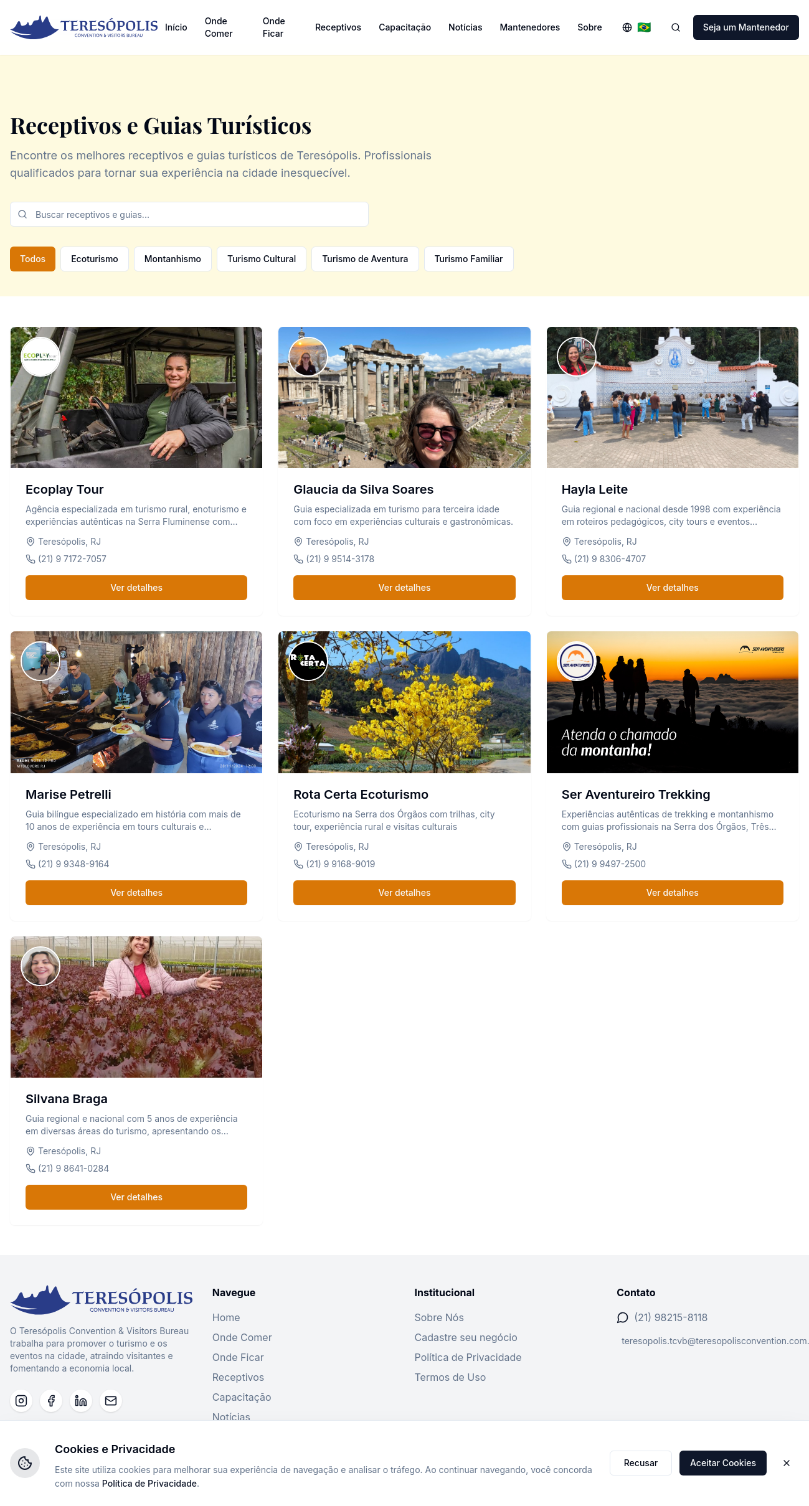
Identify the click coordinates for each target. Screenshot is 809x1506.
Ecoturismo (94, 258)
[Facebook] (51, 1401)
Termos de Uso (450, 1377)
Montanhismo (172, 258)
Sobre (589, 27)
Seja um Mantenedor (746, 27)
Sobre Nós (439, 1317)
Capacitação (405, 27)
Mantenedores (530, 27)
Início (176, 27)
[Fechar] (786, 1463)
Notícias (465, 27)
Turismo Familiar (469, 258)
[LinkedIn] (81, 1401)
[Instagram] (21, 1401)
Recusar (641, 1462)
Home (226, 1317)
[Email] (111, 1401)
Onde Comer (219, 27)
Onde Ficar (274, 27)
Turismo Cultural (261, 258)
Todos (32, 258)
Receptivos (338, 27)
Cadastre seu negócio (466, 1337)
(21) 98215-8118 (670, 1317)
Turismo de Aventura (365, 258)
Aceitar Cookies (723, 1462)
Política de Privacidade (468, 1357)
